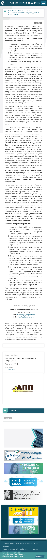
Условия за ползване (9, 549)
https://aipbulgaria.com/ (25, 317)
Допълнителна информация (13, 556)
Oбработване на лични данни (29, 549)
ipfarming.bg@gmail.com (26, 315)
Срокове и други (11, 369)
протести (8, 418)
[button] (38, 3)
